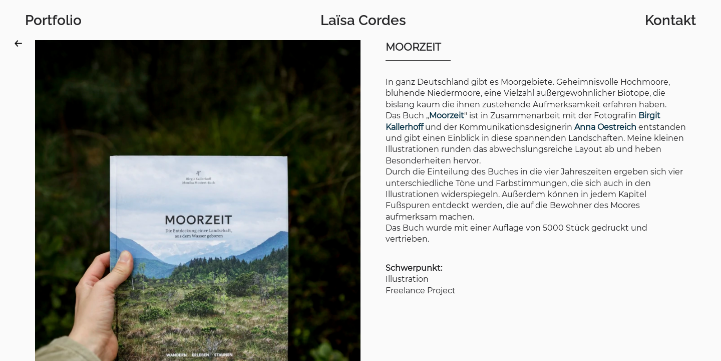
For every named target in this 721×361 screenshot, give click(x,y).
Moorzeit (446, 115)
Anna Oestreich (605, 127)
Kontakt (670, 20)
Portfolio (53, 20)
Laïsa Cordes (363, 20)
